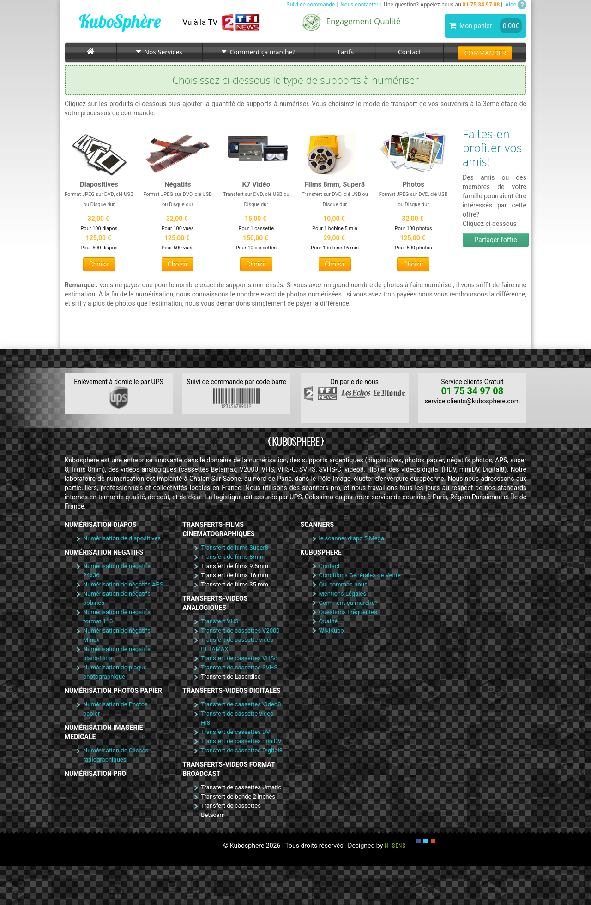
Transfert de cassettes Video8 (241, 704)
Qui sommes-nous (343, 584)
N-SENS (395, 845)
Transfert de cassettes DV (235, 731)
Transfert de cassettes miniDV (241, 741)
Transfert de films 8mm (232, 556)
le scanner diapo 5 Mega (351, 538)
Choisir (99, 264)
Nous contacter (359, 4)
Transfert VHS (219, 621)
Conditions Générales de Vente (360, 575)
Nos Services (159, 51)
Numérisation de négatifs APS (123, 584)
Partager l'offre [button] (495, 239)
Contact (409, 51)
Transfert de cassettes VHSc (239, 658)
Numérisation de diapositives (122, 538)
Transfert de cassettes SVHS (239, 667)
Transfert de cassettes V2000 (240, 630)
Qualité (328, 621)
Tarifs (345, 51)
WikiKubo (331, 630)
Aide (515, 4)
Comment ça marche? (258, 51)
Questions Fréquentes (348, 612)
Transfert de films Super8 (234, 547)
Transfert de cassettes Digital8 (242, 750)
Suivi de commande (311, 4)
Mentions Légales (342, 593)
